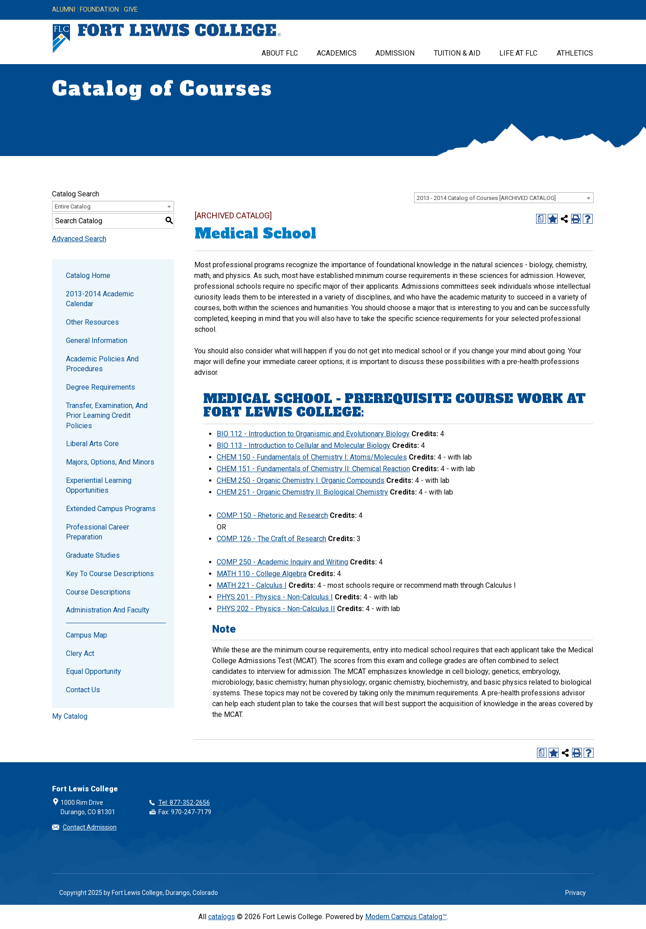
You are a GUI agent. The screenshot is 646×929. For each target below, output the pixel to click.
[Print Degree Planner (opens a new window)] (541, 219)
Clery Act (80, 653)
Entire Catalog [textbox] (73, 206)
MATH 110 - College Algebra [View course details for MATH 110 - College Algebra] (261, 573)
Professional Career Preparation (97, 532)
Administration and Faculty (107, 610)
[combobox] (504, 197)
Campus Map (86, 635)
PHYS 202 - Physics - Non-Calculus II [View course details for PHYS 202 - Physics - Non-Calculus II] (276, 608)
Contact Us (83, 690)
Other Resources (92, 322)
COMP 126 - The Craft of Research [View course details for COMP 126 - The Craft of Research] (271, 538)
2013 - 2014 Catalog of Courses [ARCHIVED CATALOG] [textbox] (486, 198)
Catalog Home (88, 275)
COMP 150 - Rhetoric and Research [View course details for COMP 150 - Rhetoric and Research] (272, 515)
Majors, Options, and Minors (110, 462)
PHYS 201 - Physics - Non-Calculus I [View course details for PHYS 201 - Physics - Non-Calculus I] (275, 597)
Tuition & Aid (457, 53)
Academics (337, 53)
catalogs (221, 916)
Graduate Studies (93, 555)
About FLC (280, 53)
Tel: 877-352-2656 (184, 802)
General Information (96, 340)
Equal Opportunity (93, 671)
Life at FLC (518, 53)
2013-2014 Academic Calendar (100, 299)
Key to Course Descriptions (110, 573)
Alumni (63, 10)
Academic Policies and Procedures (102, 364)
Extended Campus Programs (111, 508)
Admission (395, 53)
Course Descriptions (98, 592)
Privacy (575, 893)
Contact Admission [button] (90, 827)
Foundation (99, 10)
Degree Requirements (100, 387)
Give (131, 10)
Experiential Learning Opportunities (98, 485)
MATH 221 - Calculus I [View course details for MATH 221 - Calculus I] (252, 585)
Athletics (575, 53)
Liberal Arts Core (92, 443)
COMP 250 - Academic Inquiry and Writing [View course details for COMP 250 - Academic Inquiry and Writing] (282, 562)
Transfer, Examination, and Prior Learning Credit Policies (107, 415)
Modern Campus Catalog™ (406, 916)
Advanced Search (79, 238)
